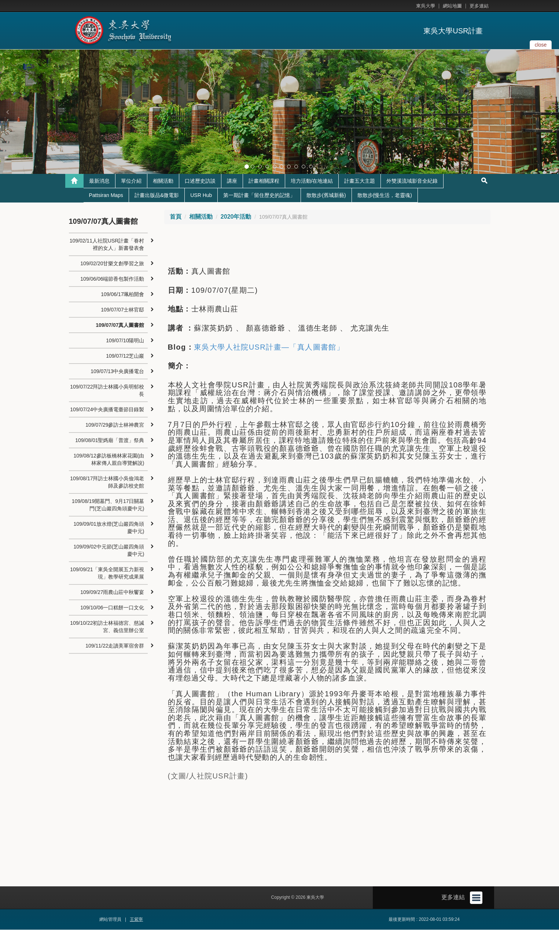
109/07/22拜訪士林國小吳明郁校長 (107, 390)
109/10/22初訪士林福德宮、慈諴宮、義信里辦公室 (107, 627)
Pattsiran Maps (106, 195)
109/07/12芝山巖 (125, 356)
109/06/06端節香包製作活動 (112, 279)
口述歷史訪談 (200, 181)
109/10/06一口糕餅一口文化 (112, 608)
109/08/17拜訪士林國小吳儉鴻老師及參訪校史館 (107, 482)
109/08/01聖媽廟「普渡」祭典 (109, 441)
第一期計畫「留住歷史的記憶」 (259, 195)
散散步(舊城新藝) (326, 195)
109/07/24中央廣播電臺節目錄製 (107, 410)
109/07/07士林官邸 (122, 310)
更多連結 (479, 6)
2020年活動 (236, 217)
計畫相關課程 (264, 181)
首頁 (175, 217)
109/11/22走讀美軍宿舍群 (114, 646)
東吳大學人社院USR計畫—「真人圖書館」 (269, 347)
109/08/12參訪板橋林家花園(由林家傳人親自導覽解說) (109, 459)
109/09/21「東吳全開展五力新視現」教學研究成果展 (107, 573)
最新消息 (99, 181)
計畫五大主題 (359, 181)
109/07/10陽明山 (125, 341)
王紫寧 (136, 919)
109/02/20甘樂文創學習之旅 (112, 264)
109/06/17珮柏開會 (122, 295)
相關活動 (163, 181)
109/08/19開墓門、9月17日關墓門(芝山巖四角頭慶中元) (108, 505)
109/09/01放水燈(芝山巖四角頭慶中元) (109, 528)
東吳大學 (425, 6)
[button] (7, 112)
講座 (232, 181)
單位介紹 (131, 181)
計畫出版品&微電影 (157, 195)
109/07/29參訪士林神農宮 (114, 425)
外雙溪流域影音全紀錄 (412, 181)
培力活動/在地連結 (312, 181)
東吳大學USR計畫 (453, 31)
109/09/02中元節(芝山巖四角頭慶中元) (109, 550)
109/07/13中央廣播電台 (117, 372)
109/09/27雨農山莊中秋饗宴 (112, 592)
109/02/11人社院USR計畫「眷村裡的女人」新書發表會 (107, 244)
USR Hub (201, 195)
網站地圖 (452, 6)
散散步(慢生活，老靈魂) (384, 195)
